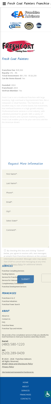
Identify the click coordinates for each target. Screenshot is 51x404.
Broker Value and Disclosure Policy (17, 363)
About (25, 386)
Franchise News (8, 325)
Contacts (26, 398)
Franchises (25, 394)
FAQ (3, 322)
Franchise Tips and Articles (12, 328)
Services (25, 390)
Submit (25, 311)
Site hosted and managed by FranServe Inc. (18, 372)
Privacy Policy (17, 297)
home (25, 382)
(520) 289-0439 (13, 353)
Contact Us (6, 319)
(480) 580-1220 (13, 344)
